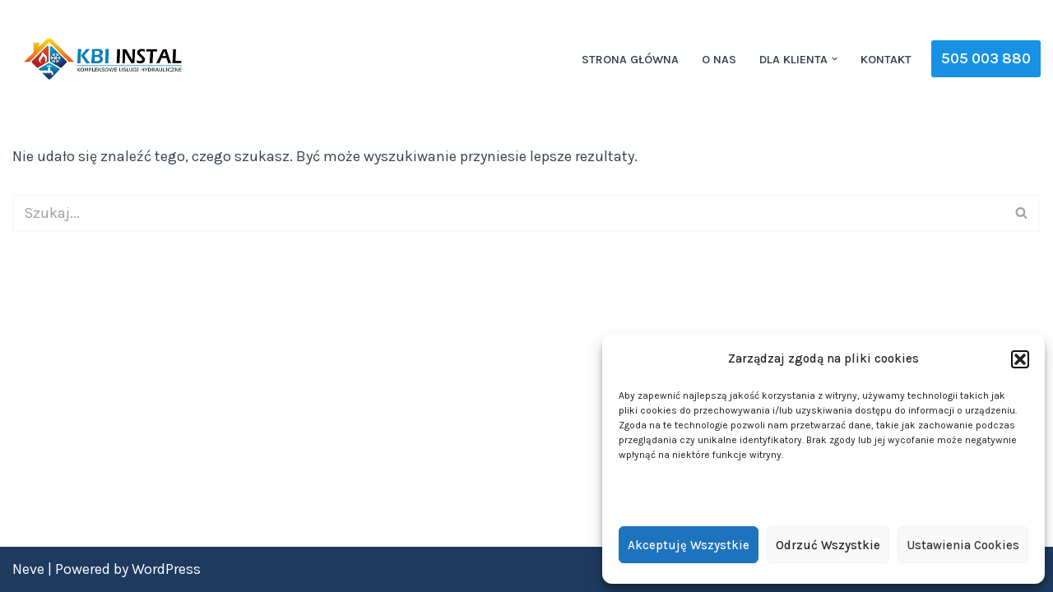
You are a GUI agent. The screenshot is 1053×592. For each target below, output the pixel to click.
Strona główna (630, 60)
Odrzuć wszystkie (828, 545)
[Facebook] (950, 11)
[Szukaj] (508, 213)
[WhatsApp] (1029, 11)
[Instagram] (976, 11)
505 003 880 (986, 58)
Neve (28, 569)
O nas (719, 60)
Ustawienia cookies (963, 545)
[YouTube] (1003, 11)
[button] (1020, 359)
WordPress (166, 569)
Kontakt (886, 60)
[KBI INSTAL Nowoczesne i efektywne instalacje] (102, 59)
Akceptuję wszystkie (688, 545)
